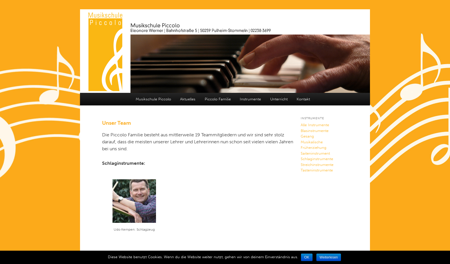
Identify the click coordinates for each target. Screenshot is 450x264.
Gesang (307, 136)
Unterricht (279, 99)
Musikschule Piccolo (153, 99)
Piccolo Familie (218, 99)
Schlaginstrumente (317, 159)
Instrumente (250, 99)
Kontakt (303, 99)
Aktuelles (187, 99)
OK (306, 257)
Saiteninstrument (315, 153)
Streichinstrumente (317, 164)
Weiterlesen (329, 257)
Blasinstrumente (315, 131)
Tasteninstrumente (317, 170)
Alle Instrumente (315, 125)
